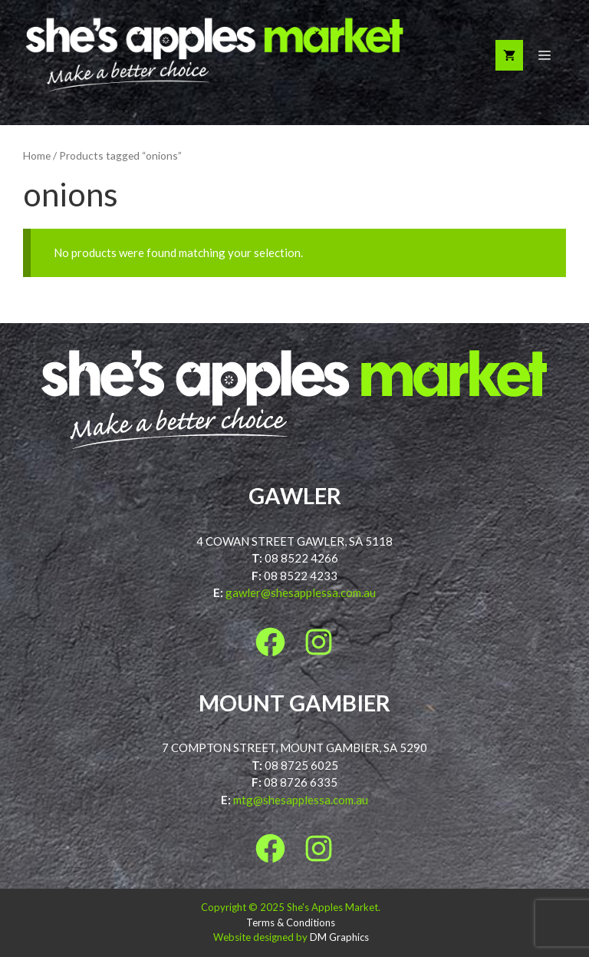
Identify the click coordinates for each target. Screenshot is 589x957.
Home (37, 155)
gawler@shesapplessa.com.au (300, 592)
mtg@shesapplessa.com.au (300, 800)
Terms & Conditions (290, 922)
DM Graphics (339, 937)
